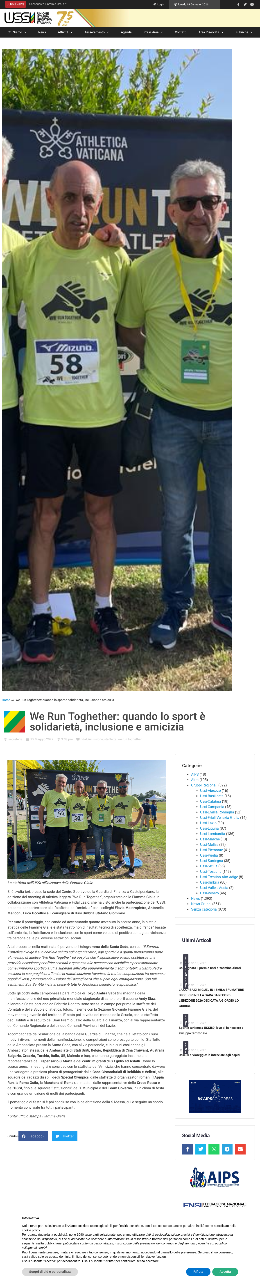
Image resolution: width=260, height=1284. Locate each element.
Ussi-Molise (209, 844)
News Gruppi (201, 904)
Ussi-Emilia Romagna (217, 812)
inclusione (95, 739)
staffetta (110, 739)
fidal (84, 739)
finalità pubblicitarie (48, 1243)
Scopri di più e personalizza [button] (50, 1271)
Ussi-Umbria (209, 882)
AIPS (195, 774)
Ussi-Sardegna (211, 861)
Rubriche (243, 32)
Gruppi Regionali (204, 785)
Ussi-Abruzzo (210, 790)
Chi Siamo (17, 32)
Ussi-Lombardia (212, 834)
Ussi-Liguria (209, 828)
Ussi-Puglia (209, 855)
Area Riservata (211, 32)
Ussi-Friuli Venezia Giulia (219, 817)
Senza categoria (204, 909)
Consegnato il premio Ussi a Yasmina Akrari (210, 968)
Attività (65, 32)
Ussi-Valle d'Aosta (214, 888)
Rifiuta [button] (198, 1271)
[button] (33, 1136)
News (42, 32)
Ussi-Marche (210, 839)
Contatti (181, 32)
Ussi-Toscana (211, 871)
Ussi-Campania (212, 807)
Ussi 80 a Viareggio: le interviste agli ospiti (209, 1055)
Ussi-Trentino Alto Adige (219, 877)
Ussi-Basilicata (212, 796)
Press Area (153, 32)
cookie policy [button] (31, 1230)
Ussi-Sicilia (208, 866)
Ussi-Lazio (208, 823)
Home (6, 700)
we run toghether (130, 739)
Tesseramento (97, 32)
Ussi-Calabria (210, 801)
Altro (195, 780)
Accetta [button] (225, 1271)
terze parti (92, 1234)
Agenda (126, 32)
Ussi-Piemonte (211, 850)
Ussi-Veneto (209, 893)
